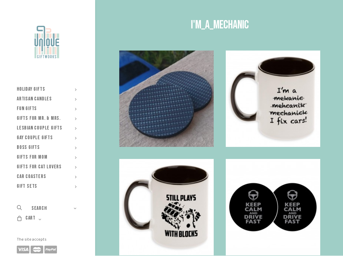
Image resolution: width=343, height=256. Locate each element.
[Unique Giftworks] (47, 42)
